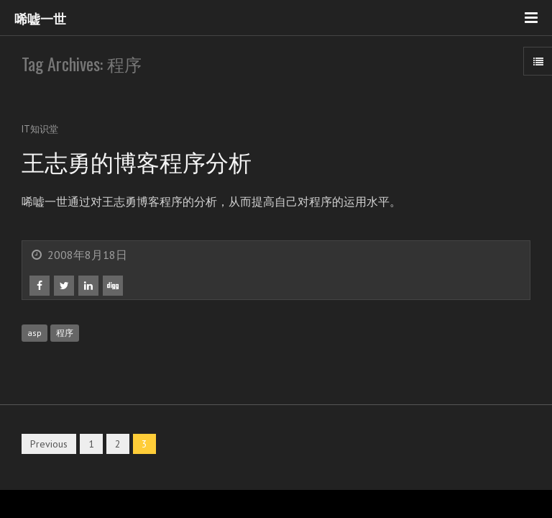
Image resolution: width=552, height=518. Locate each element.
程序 (64, 332)
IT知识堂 (40, 129)
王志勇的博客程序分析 (137, 161)
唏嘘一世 (40, 18)
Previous (49, 443)
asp (34, 332)
